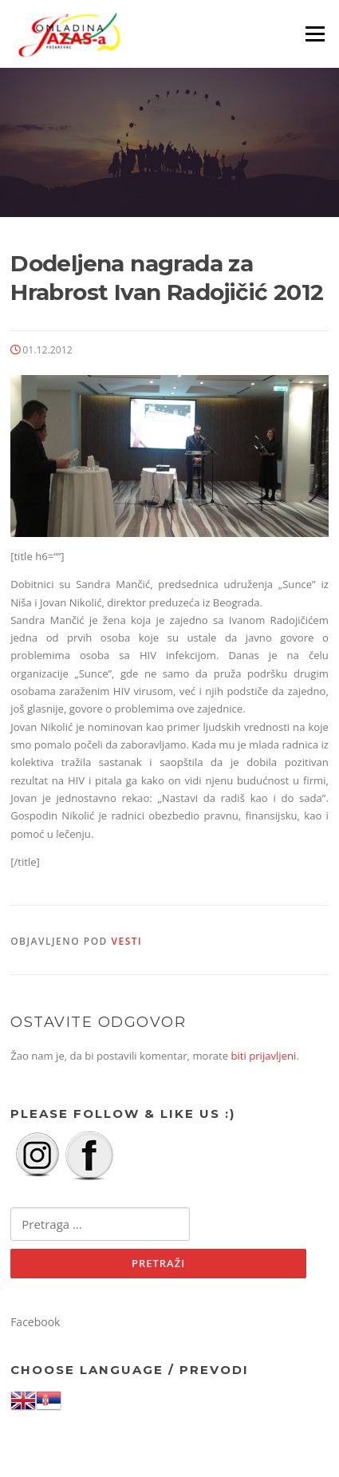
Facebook (35, 1321)
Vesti (127, 941)
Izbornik (315, 33)
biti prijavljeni (264, 1056)
